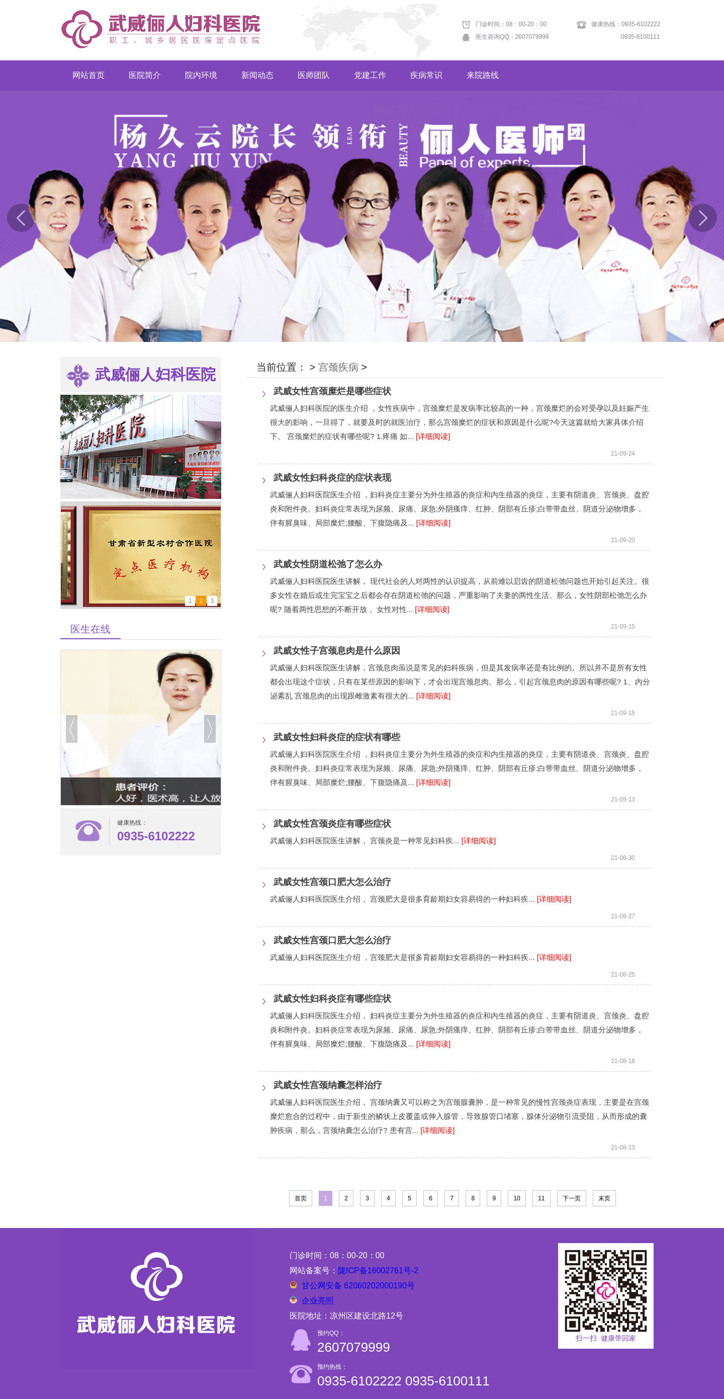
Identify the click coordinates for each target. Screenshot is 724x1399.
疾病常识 (426, 75)
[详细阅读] (433, 436)
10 (516, 1198)
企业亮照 (318, 1300)
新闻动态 (257, 75)
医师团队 (314, 75)
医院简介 (145, 75)
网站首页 (88, 75)
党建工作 (370, 75)
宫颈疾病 (338, 367)
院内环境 (201, 75)
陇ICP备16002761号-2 (378, 1270)
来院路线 (483, 75)
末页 (604, 1198)
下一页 (572, 1198)
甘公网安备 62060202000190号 (358, 1285)
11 (541, 1198)
